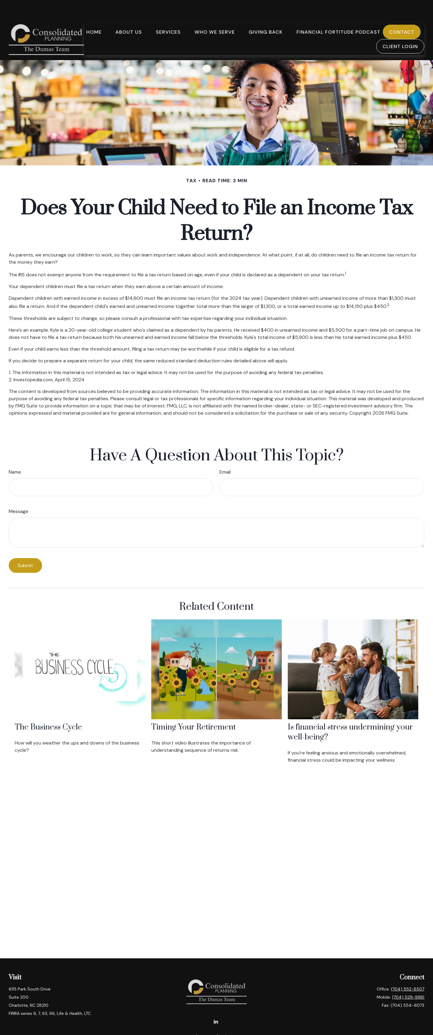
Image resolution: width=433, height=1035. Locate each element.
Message (18, 493)
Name (15, 454)
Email (225, 454)
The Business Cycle (48, 709)
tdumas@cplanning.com (216, 1018)
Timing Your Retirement (193, 709)
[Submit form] (25, 547)
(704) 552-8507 (407, 971)
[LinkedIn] (216, 1004)
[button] (94, 14)
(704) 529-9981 (408, 979)
